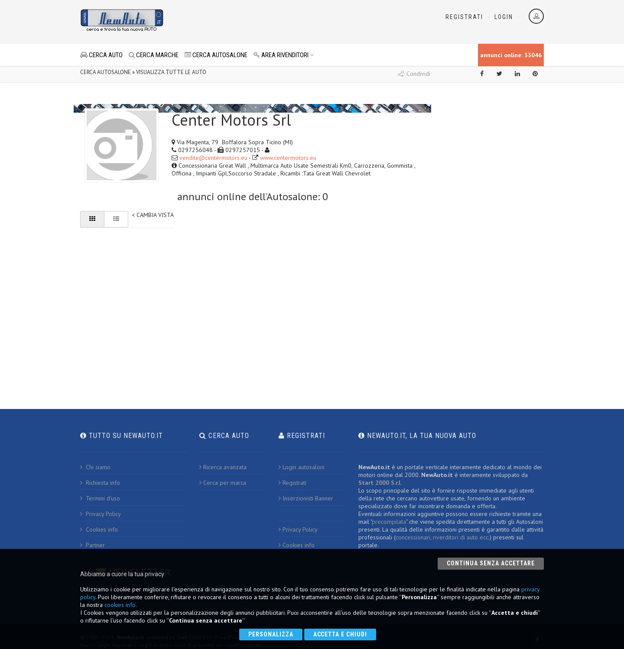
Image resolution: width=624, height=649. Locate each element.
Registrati (464, 16)
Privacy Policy (100, 514)
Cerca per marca (222, 483)
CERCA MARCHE (154, 55)
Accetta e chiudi (340, 634)
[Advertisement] (273, 22)
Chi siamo (95, 467)
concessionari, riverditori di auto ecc (442, 537)
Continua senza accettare (491, 563)
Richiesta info (100, 483)
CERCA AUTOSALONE (216, 55)
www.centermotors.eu (288, 158)
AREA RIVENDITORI (284, 55)
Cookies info (99, 529)
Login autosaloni (302, 467)
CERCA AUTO (101, 55)
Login (503, 16)
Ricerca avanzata (223, 467)
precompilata (389, 522)
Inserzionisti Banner (306, 498)
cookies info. (120, 605)
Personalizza (270, 634)
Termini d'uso (100, 498)
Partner (92, 545)
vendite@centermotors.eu (213, 158)
